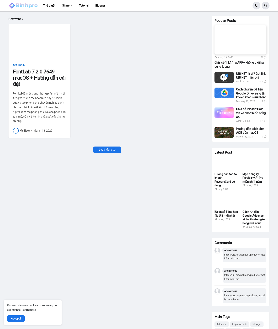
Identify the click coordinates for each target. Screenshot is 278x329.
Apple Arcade (239, 324)
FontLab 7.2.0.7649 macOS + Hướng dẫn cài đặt (39, 78)
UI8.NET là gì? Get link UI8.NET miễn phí (251, 76)
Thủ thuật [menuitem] (49, 5)
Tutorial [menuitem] (83, 5)
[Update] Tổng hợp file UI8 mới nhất (226, 213)
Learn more (29, 309)
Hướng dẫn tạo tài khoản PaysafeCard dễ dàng (225, 179)
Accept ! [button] (16, 318)
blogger (257, 324)
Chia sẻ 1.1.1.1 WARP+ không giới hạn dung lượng (239, 64)
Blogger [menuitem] (100, 5)
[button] (256, 5)
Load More (105, 149)
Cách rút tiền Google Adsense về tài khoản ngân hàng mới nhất (253, 217)
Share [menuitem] (66, 5)
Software (19, 65)
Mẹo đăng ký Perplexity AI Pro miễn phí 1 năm (252, 177)
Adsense (222, 324)
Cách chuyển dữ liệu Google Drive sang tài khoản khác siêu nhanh (251, 93)
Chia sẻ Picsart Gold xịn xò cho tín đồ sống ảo (251, 113)
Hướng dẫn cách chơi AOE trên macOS (250, 131)
